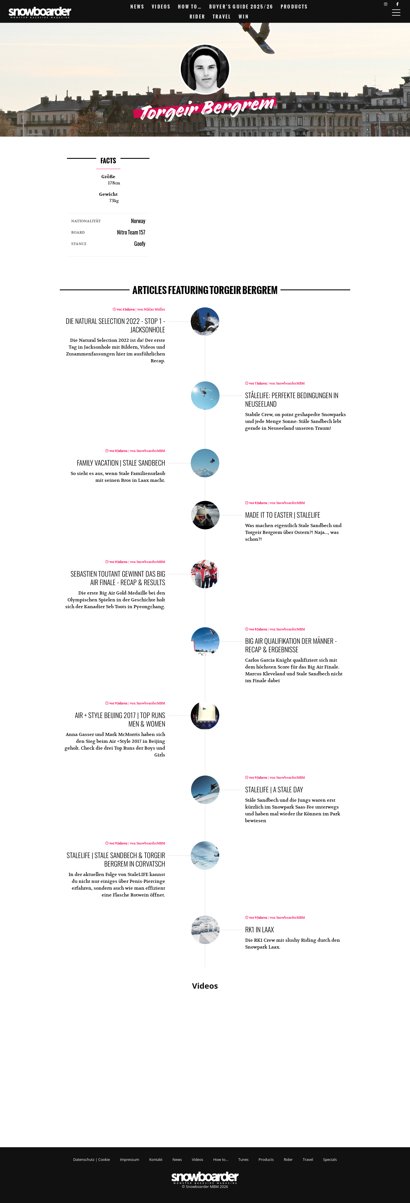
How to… (190, 6)
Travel (222, 16)
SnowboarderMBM (290, 383)
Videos (161, 6)
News (137, 6)
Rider (197, 16)
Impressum (129, 1159)
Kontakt (155, 1159)
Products (294, 6)
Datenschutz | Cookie (91, 1159)
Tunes (243, 1159)
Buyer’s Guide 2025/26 (241, 6)
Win (244, 16)
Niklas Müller (154, 309)
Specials (330, 1159)
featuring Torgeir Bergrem (205, 290)
